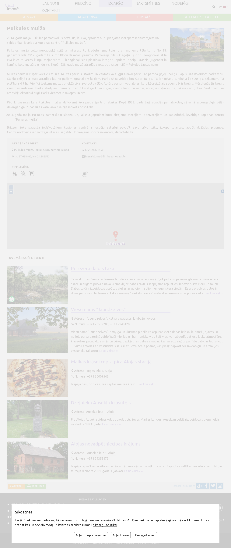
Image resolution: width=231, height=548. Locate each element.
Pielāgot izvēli (145, 535)
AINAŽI (29, 17)
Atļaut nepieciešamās (91, 535)
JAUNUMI (51, 3)
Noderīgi (180, 3)
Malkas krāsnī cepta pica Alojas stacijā (111, 361)
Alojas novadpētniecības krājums (106, 443)
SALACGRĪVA (86, 17)
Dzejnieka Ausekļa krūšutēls (101, 402)
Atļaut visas (121, 535)
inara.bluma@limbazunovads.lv (105, 156)
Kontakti (51, 10)
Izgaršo (115, 3)
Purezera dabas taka (92, 268)
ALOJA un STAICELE (202, 17)
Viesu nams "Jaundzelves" (98, 309)
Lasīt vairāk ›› (214, 293)
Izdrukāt (37, 486)
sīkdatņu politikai (105, 525)
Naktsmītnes (147, 3)
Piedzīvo (83, 3)
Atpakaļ (17, 486)
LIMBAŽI (144, 17)
